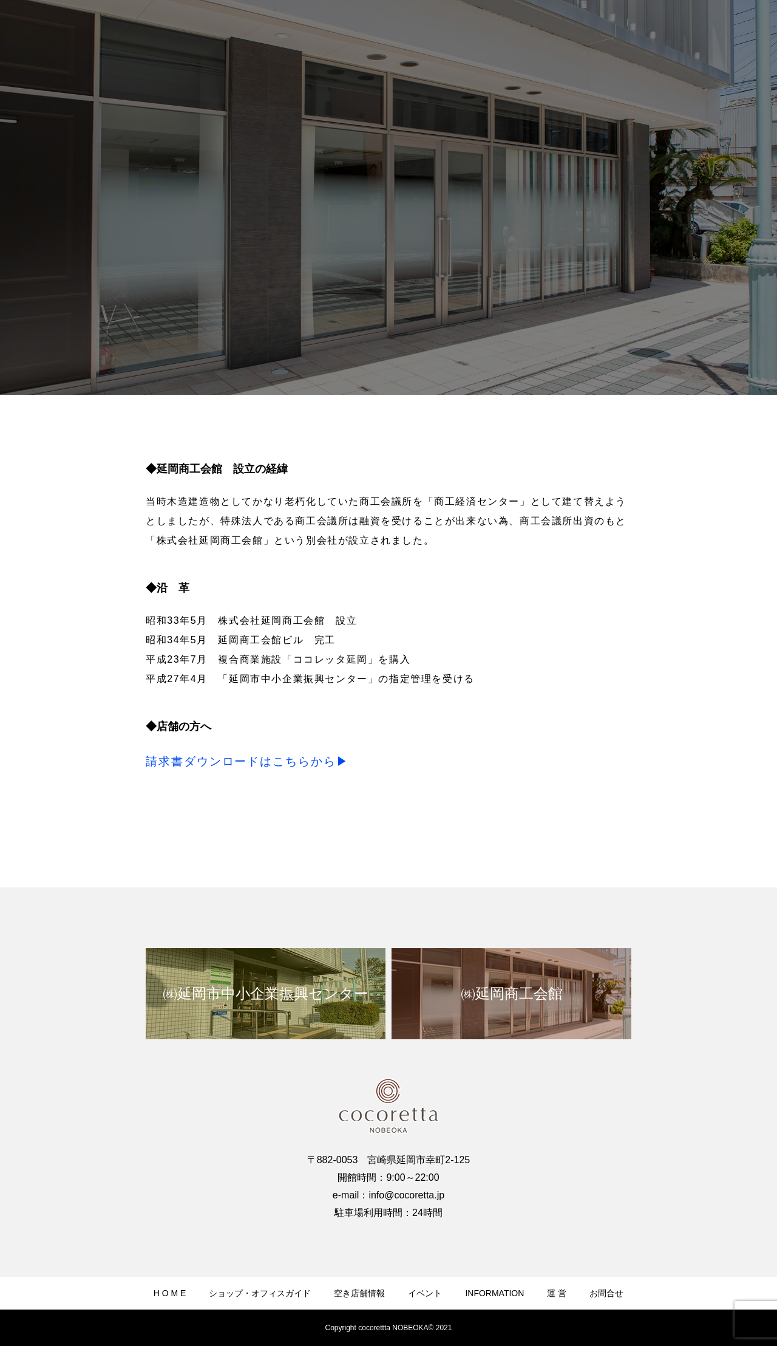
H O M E (170, 1293)
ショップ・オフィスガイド (260, 1293)
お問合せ (606, 1293)
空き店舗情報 (359, 1293)
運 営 (556, 1293)
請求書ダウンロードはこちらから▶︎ (247, 761)
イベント (425, 1293)
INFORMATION (494, 1293)
